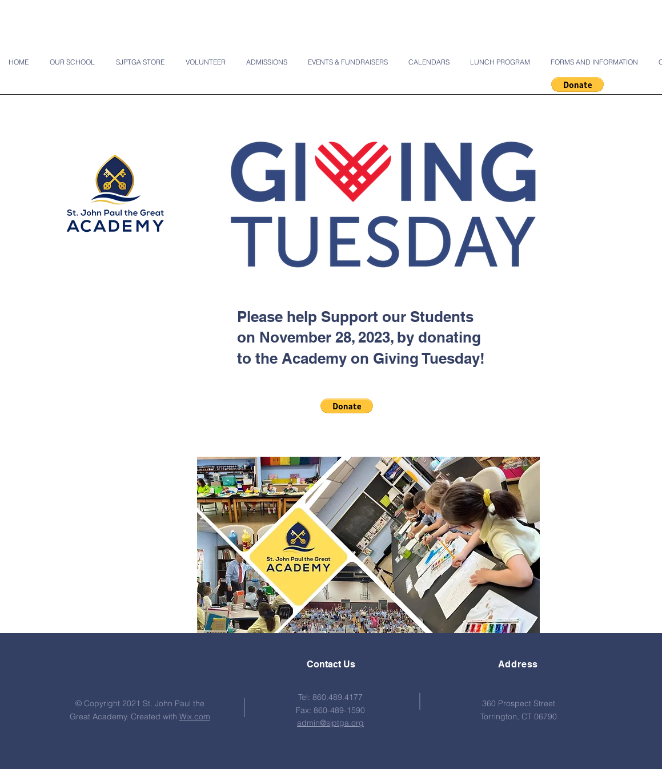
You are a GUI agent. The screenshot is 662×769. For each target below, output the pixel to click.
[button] (577, 84)
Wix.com (194, 716)
